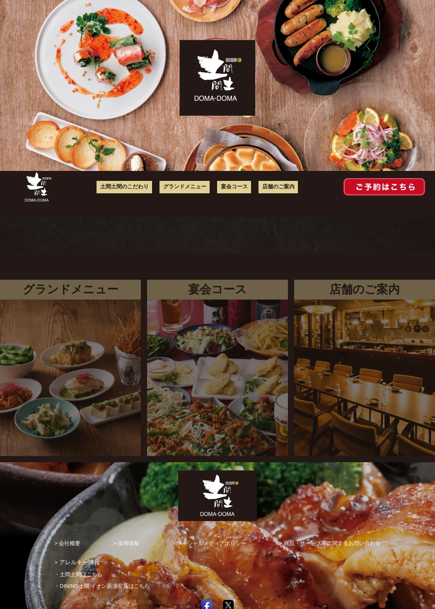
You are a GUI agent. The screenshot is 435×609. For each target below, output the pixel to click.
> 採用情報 (126, 543)
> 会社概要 (67, 543)
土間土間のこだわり (131, 187)
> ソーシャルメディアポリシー (209, 543)
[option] (217, 85)
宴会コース (234, 187)
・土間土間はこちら (78, 574)
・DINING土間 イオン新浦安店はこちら (102, 586)
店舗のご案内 (276, 187)
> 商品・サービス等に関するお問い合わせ (330, 543)
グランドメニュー (188, 187)
